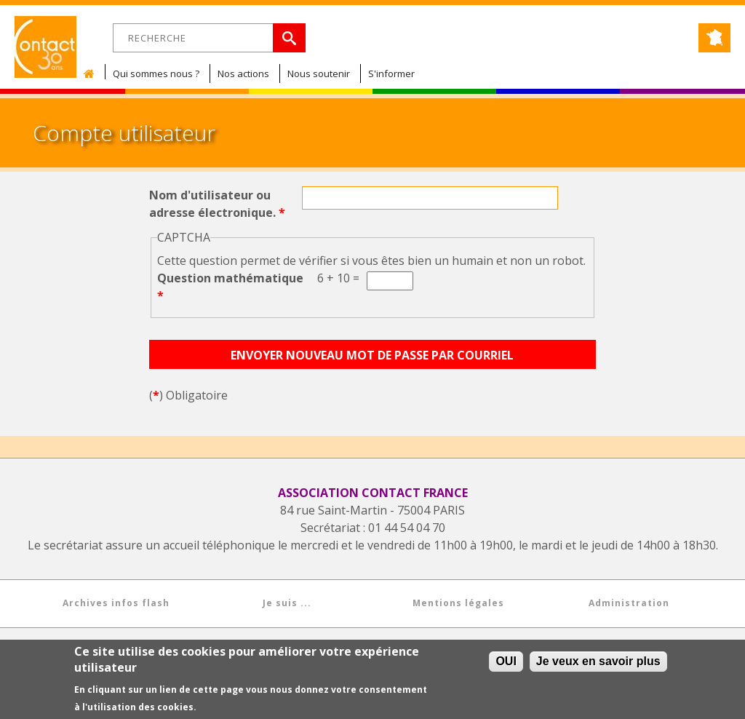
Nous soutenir (318, 73)
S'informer (391, 73)
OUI (505, 662)
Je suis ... (287, 603)
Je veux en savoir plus (598, 662)
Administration (629, 603)
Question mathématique (230, 286)
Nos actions (243, 73)
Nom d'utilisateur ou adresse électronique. (217, 204)
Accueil (92, 73)
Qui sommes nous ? (156, 73)
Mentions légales (458, 603)
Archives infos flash (116, 603)
